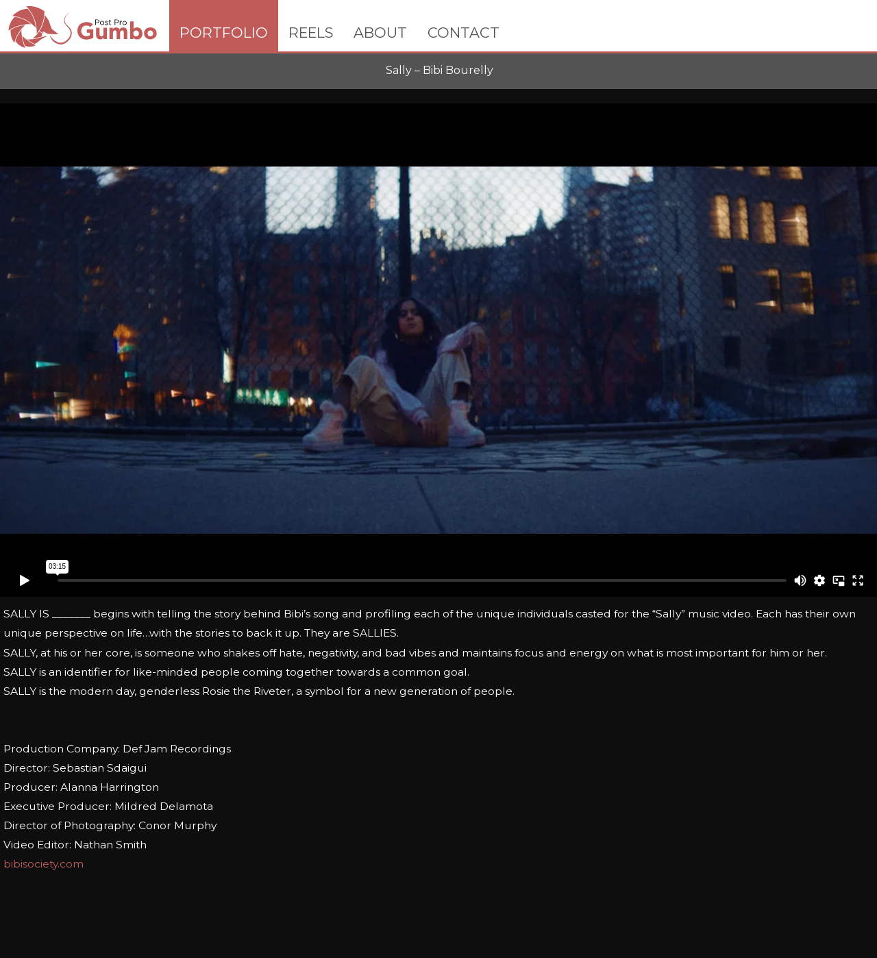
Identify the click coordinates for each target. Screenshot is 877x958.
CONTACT (463, 32)
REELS (310, 32)
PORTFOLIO (224, 32)
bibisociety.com (43, 863)
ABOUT (380, 32)
